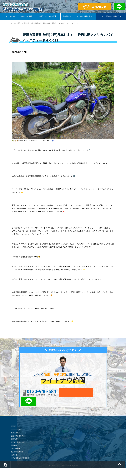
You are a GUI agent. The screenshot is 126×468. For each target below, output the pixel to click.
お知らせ (14, 446)
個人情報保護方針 (17, 443)
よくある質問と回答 (84, 16)
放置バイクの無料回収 (48, 16)
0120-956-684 (38, 392)
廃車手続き (67, 16)
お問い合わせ (15, 440)
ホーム (10, 23)
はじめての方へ (9, 16)
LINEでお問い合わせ (98, 392)
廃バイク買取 (15, 424)
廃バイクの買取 (26, 16)
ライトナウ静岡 (60, 456)
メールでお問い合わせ (73, 392)
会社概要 (14, 436)
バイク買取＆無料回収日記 (110, 16)
